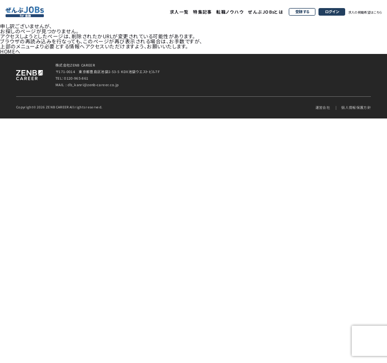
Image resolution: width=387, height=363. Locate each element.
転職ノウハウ (230, 12)
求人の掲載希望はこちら (365, 12)
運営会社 (322, 107)
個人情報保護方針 (356, 107)
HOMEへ (10, 51)
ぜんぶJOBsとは (265, 12)
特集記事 (202, 12)
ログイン (332, 11)
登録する (302, 11)
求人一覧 (179, 12)
